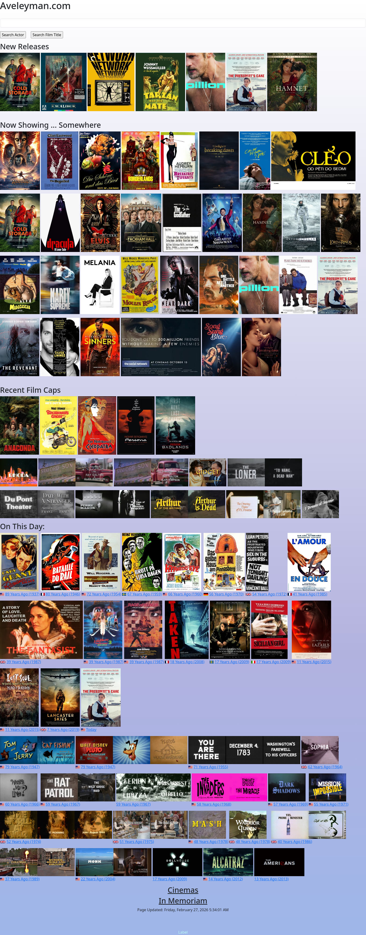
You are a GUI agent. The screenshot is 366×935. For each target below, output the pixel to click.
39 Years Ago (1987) (24, 661)
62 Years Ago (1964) (325, 766)
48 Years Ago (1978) (211, 841)
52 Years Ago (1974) (24, 841)
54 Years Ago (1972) (269, 594)
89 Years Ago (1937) (22, 594)
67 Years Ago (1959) (144, 594)
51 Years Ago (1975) (137, 841)
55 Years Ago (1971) (331, 804)
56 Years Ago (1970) (226, 594)
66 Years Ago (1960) (185, 594)
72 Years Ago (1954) (104, 594)
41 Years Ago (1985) (310, 594)
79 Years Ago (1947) (22, 766)
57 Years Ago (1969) (290, 804)
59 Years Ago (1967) (63, 804)
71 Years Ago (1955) (211, 766)
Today (91, 729)
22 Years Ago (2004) (98, 879)
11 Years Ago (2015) (314, 661)
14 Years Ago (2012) (225, 879)
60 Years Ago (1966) (22, 804)
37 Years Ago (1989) (22, 879)
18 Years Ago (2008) (187, 661)
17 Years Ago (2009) (232, 661)
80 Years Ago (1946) (63, 594)
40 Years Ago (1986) (295, 841)
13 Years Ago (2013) (271, 879)
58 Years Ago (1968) (214, 804)
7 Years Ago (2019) (63, 729)
